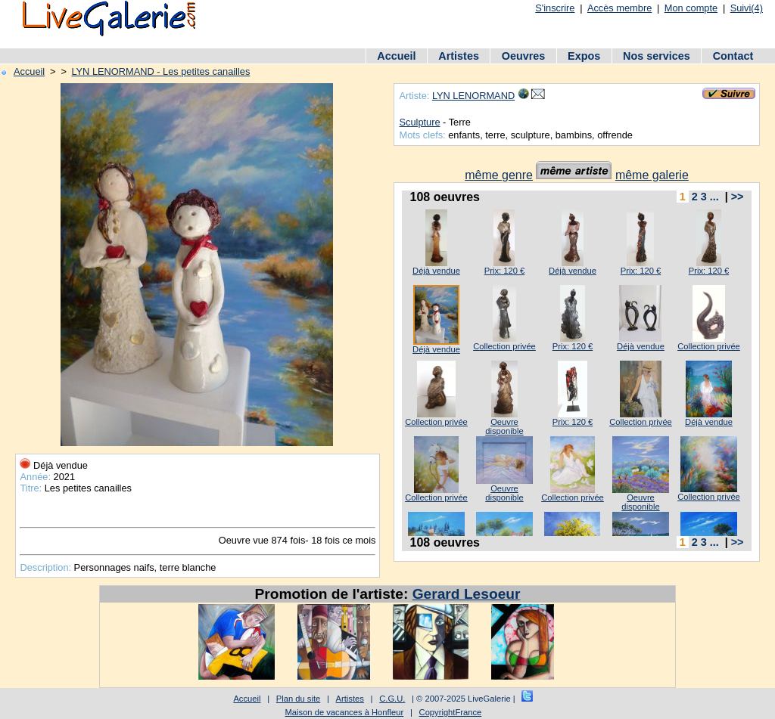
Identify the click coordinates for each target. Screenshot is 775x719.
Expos (584, 56)
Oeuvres (524, 56)
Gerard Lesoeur (466, 594)
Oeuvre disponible (504, 426)
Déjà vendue (436, 270)
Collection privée (504, 346)
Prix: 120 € (504, 270)
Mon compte (691, 8)
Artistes (458, 56)
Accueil (396, 56)
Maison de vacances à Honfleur (344, 712)
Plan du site (298, 698)
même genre (499, 175)
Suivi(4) (746, 8)
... (714, 197)
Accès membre (619, 8)
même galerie (652, 175)
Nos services (656, 56)
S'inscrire (554, 8)
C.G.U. (392, 698)
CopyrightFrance (450, 712)
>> (737, 197)
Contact (733, 56)
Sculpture (419, 122)
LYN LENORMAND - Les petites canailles (160, 71)
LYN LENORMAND (473, 95)
